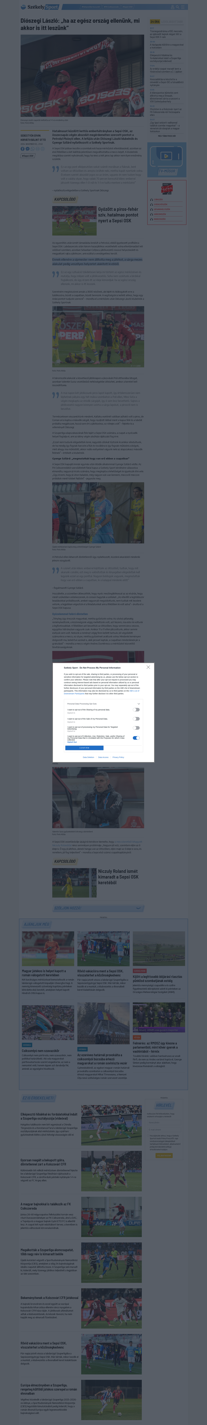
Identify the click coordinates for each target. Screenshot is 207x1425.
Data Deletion (88, 757)
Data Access (103, 757)
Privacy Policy (118, 757)
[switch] (136, 709)
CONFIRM (84, 748)
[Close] (149, 667)
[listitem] (103, 703)
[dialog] (103, 712)
